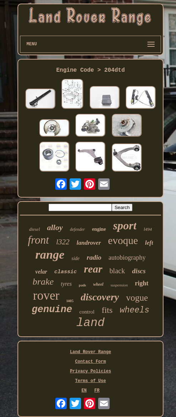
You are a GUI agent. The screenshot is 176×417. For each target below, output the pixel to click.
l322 (62, 242)
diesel (34, 229)
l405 (70, 301)
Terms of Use (90, 380)
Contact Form (90, 361)
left (149, 242)
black (117, 271)
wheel (98, 284)
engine (99, 229)
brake (43, 281)
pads (82, 285)
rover (46, 295)
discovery (100, 296)
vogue (137, 297)
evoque (123, 240)
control (87, 312)
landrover (89, 242)
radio (94, 257)
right (142, 283)
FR (96, 390)
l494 (148, 229)
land (90, 323)
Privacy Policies (90, 371)
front (38, 240)
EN (83, 390)
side (75, 258)
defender (77, 229)
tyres (66, 284)
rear (93, 269)
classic (65, 272)
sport (125, 225)
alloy (55, 227)
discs (139, 271)
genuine (52, 309)
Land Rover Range (90, 352)
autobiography (127, 257)
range (49, 254)
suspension (119, 285)
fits (107, 310)
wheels (134, 310)
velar (41, 272)
